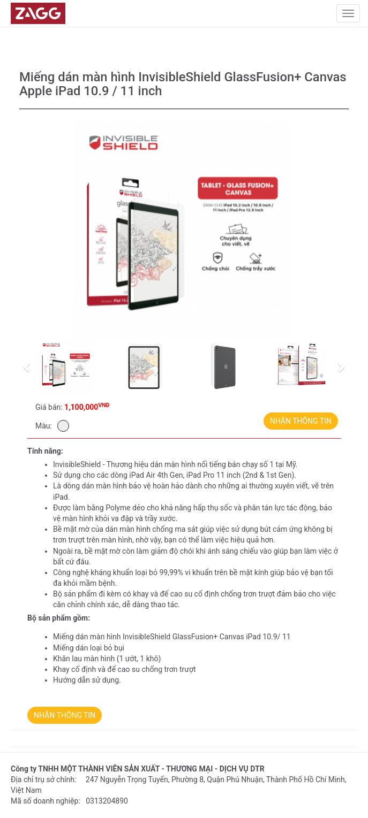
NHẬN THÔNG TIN (301, 421)
